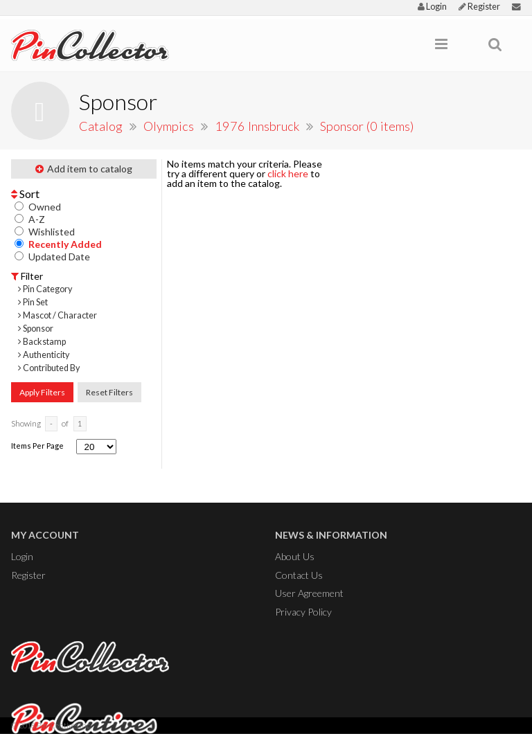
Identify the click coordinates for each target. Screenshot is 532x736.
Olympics (170, 126)
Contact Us (299, 575)
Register (479, 6)
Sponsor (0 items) (367, 126)
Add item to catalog (83, 168)
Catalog (101, 126)
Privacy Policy (303, 612)
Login (432, 6)
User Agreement (309, 593)
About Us (294, 556)
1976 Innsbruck (258, 126)
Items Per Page (37, 445)
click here (287, 173)
